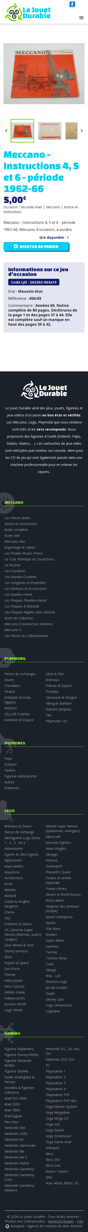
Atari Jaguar (13, 1116)
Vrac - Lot (53, 975)
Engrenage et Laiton (19, 547)
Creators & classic (18, 924)
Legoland (53, 1011)
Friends (9, 974)
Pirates (9, 691)
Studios (51, 934)
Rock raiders (55, 900)
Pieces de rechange (19, 832)
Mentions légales (61, 1221)
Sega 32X (53, 1124)
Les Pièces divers (17, 518)
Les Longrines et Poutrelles (25, 582)
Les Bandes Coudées (20, 577)
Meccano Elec (15, 541)
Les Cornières (14, 571)
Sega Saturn (55, 1130)
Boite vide (12, 535)
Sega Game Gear (59, 1142)
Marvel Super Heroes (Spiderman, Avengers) (63, 828)
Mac (49, 1177)
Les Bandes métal (18, 594)
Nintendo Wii (14, 1151)
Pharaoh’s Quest (58, 872)
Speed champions (59, 917)
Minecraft (53, 836)
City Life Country (17, 714)
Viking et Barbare (59, 703)
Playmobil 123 (56, 721)
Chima (9, 912)
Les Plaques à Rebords (21, 606)
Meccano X (12, 630)
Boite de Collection (18, 618)
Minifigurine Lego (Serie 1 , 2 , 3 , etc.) (22, 840)
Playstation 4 (55, 1089)
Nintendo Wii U (15, 1157)
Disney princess (16, 951)
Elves (8, 957)
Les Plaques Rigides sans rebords (29, 612)
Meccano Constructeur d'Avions (28, 624)
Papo (8, 758)
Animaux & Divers (18, 826)
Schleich (10, 764)
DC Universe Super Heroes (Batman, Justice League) (22, 934)
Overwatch (54, 866)
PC (48, 1065)
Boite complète (16, 529)
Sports (51, 922)
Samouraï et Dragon (61, 697)
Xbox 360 (53, 1159)
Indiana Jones (14, 998)
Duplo (50, 993)
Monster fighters (58, 842)
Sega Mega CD (57, 1118)
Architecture (13, 878)
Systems (52, 946)
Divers (9, 680)
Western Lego (56, 981)
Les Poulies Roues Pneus (23, 553)
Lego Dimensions (59, 1005)
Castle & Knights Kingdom (17, 903)
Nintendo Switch (16, 1163)
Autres (9, 782)
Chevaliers (12, 685)
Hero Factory (14, 986)
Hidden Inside (14, 992)
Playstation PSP (58, 1094)
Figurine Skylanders (19, 1049)
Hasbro (9, 770)
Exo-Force (12, 968)
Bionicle (10, 895)
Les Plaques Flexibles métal (25, 600)
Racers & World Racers (63, 894)
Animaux (52, 680)
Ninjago (52, 854)
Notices (51, 860)
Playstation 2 (55, 1077)
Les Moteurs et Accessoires (25, 588)
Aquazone (12, 872)
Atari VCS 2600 (15, 1098)
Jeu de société (56, 987)
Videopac (53, 1148)
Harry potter (13, 980)
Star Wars (53, 928)
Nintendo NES (15, 1127)
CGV (80, 1221)
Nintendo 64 (13, 1139)
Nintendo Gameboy (19, 1169)
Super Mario (55, 940)
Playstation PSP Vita (61, 1100)
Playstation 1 (55, 1071)
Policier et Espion (59, 685)
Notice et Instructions (20, 524)
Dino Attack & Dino (19, 945)
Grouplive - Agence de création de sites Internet (46, 1226)
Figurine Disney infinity (21, 1054)
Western (10, 708)
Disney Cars (55, 999)
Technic (51, 952)
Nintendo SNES (16, 1133)
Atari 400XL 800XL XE (62, 1183)
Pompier (52, 691)
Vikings (51, 970)
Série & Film (55, 674)
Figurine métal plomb (20, 776)
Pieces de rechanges (20, 674)
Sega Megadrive (58, 1112)
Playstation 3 (55, 1083)
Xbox (49, 1153)
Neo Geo (11, 1122)
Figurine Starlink (16, 1071)
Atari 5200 (12, 1104)
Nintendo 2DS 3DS (60, 1059)
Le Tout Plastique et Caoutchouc (29, 559)
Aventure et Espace (19, 720)
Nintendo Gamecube (20, 1145)
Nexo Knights (56, 848)
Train (50, 964)
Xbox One (53, 1165)
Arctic (8, 884)
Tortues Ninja (56, 958)
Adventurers (13, 848)
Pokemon (11, 788)
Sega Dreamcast (58, 1136)
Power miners (56, 888)
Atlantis (10, 889)
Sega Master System (61, 1106)
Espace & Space (16, 963)
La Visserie (12, 565)
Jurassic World (15, 1004)
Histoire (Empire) (58, 709)
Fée (48, 715)
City (7, 918)
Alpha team (13, 860)
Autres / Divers (57, 1171)
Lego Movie (13, 1010)
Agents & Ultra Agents (21, 854)
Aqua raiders (13, 866)
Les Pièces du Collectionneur (26, 635)
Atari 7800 (12, 1110)
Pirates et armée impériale (58, 880)
